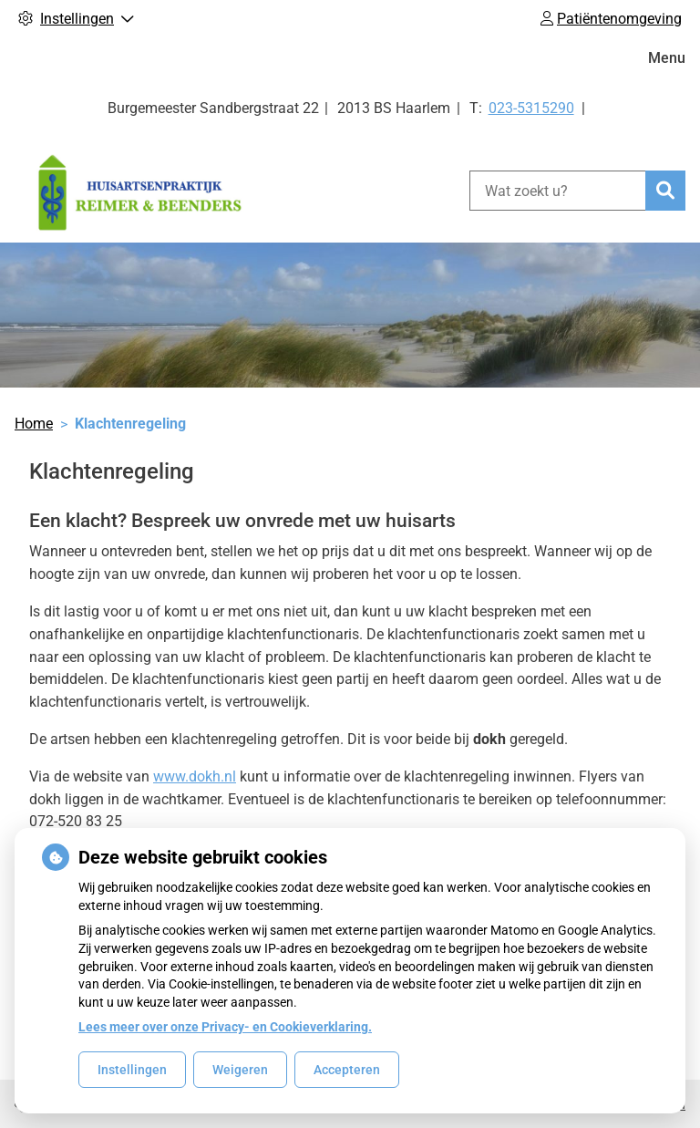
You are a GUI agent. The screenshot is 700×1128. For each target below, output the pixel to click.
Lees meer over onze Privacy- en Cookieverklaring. (225, 1026)
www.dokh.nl (194, 776)
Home (34, 423)
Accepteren (347, 1069)
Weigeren (240, 1069)
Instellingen (132, 1069)
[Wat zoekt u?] (557, 191)
